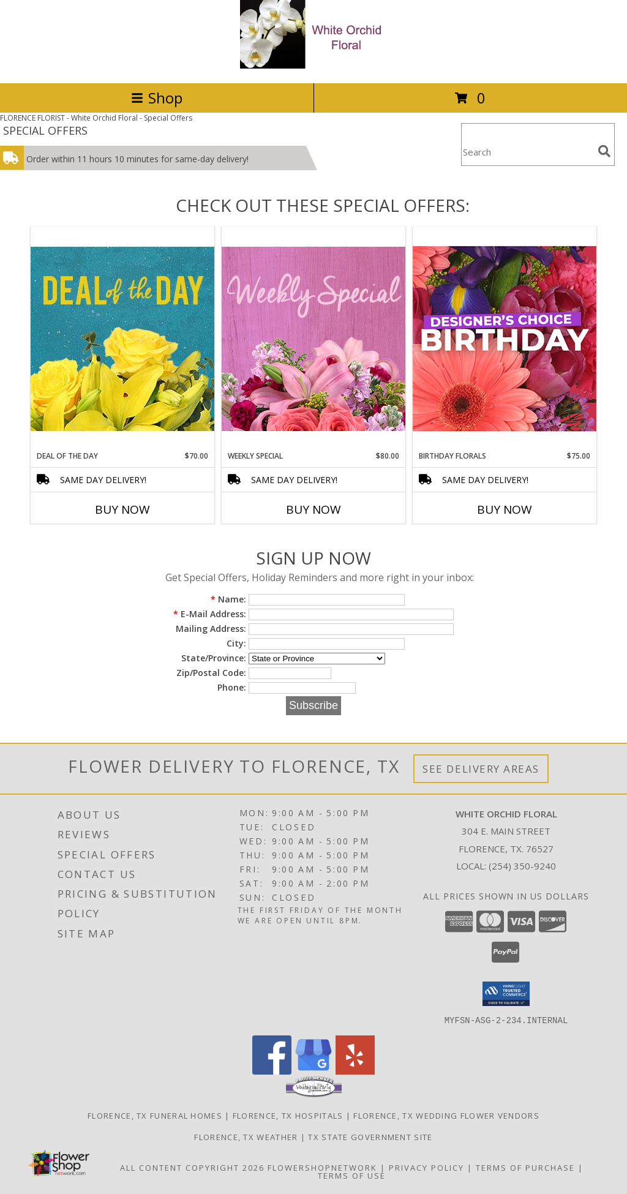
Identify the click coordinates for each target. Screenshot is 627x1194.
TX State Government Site (370, 1136)
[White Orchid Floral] (313, 65)
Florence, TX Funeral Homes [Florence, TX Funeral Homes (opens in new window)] (155, 1115)
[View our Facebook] (271, 1070)
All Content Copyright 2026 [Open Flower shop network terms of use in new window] (192, 1167)
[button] (506, 994)
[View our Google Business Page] (313, 1070)
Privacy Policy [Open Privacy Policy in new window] (426, 1167)
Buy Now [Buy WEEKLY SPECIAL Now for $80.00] (313, 509)
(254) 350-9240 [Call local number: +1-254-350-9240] (522, 866)
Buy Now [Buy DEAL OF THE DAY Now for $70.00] (122, 509)
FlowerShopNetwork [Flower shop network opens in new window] (322, 1167)
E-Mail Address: (209, 614)
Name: (228, 599)
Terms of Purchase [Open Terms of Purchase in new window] (525, 1167)
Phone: (231, 687)
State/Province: (213, 658)
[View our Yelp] (355, 1070)
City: (236, 643)
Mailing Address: (211, 628)
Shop (156, 98)
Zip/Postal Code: (211, 672)
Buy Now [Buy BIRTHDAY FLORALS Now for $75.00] (504, 509)
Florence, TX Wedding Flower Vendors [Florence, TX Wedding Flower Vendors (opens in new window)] (446, 1115)
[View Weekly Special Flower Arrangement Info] (313, 338)
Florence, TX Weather (246, 1136)
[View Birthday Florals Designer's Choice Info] (504, 338)
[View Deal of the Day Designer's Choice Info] (122, 338)
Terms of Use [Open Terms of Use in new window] (352, 1175)
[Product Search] (527, 152)
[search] (604, 151)
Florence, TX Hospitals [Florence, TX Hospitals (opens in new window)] (288, 1115)
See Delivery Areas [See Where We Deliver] (480, 769)
